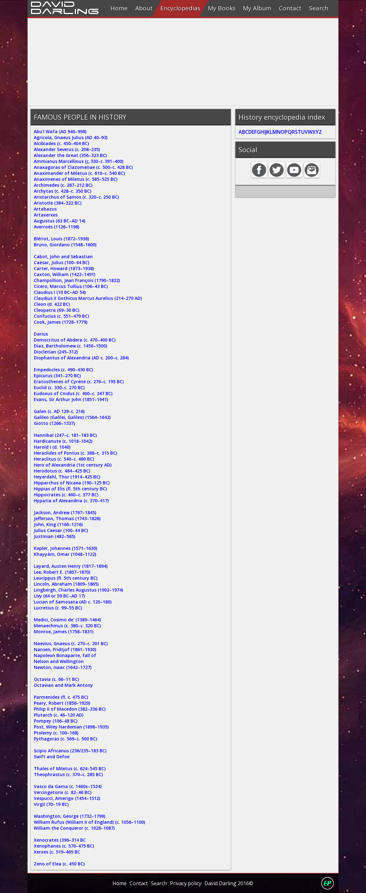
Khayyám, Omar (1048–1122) (65, 554)
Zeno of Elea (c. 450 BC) (59, 864)
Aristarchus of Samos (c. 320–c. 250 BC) (76, 197)
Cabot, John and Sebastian (63, 256)
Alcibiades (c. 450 (52, 143)
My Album (257, 8)
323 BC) (99, 155)
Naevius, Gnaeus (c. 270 (59, 643)
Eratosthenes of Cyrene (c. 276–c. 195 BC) (79, 381)
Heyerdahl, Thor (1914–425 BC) (67, 477)
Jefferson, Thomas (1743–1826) (67, 518)
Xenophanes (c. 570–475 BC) (64, 846)
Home (119, 8)
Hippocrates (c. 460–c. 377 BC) (66, 495)
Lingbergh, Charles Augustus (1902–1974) (78, 590)
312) (73, 352)
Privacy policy (185, 883)
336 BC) (98, 709)
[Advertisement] (183, 62)
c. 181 (72, 435)
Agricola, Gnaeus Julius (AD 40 (66, 137)
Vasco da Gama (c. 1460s (61, 786)
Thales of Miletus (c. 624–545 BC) (70, 768)
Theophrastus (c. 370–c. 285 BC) (68, 774)
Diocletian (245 (50, 352)
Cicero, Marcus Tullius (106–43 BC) (71, 286)
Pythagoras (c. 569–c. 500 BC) (65, 739)
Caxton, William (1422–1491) (64, 274)
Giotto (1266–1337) (54, 423)
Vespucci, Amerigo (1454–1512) (67, 798)
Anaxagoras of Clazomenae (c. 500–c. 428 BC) (83, 167)
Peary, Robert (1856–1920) (62, 703)
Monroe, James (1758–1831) (63, 631)
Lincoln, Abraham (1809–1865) (66, 584)
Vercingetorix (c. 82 (55, 792)
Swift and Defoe (52, 757)
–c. (88, 643)
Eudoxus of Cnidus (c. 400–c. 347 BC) (73, 393)
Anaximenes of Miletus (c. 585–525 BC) (75, 179)
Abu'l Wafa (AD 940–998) (60, 131)
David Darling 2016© (228, 883)
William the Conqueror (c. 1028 (67, 828)
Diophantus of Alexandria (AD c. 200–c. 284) (81, 358)
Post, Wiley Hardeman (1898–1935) (71, 727)
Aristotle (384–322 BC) (57, 203)
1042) (86, 441)
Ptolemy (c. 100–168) (56, 733)
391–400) (112, 161)
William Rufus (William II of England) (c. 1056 (82, 822)
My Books (221, 8)
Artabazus (45, 209)
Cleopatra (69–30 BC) (56, 310)
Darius (41, 334)
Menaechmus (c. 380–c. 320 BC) (67, 626)
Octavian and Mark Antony (63, 685)
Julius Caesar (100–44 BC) (61, 530)
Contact (290, 8)
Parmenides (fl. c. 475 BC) (61, 697)
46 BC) (84, 792)
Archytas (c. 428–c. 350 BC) (62, 191)
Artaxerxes (46, 215)
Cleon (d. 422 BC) (52, 304)
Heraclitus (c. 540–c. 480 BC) (64, 459)
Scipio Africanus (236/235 (61, 751)
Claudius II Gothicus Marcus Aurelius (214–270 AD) (88, 298)
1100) (139, 822)
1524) (95, 786)
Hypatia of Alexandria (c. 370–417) (71, 501)
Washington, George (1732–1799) (69, 816)
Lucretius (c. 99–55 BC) (58, 608)
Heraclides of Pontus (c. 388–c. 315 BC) (75, 453)
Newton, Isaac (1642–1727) (62, 667)
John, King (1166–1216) (58, 524)
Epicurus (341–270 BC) (57, 376)
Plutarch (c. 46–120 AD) (58, 715)
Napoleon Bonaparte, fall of (65, 655)
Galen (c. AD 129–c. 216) (59, 411)
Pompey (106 (48, 721)
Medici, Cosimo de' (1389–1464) (67, 620)
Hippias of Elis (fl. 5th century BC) (70, 489)
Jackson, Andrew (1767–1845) (65, 512)
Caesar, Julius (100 (54, 262)
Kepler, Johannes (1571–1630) (65, 548)
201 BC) (100, 643)
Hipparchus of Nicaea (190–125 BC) (72, 483)
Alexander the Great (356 (61, 155)
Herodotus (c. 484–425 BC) (62, 471)
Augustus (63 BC (51, 221)
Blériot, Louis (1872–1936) (61, 239)
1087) (109, 828)
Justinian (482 (49, 536)
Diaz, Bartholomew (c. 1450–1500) (70, 346)
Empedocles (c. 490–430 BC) (63, 370)
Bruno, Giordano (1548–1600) (65, 245)
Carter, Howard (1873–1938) (64, 268)
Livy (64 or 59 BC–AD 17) (59, 596)
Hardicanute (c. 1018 (56, 441)
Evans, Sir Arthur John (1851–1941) (71, 399)
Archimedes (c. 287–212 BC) (63, 185)
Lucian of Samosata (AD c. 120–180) (72, 602)
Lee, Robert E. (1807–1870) (62, 572)
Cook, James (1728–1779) (60, 322)
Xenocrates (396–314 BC (60, 840)
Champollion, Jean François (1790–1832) (77, 280)
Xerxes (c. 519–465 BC (57, 852)
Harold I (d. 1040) (52, 447)
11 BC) (72, 679)
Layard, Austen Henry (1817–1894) (70, 566)
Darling (64, 10)
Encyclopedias (180, 8)
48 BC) (70, 721)
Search (318, 8)
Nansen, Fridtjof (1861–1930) (65, 649)
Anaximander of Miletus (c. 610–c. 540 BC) (79, 173)
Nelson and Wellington (59, 661)
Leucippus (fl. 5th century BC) (65, 578)
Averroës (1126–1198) (56, 227)
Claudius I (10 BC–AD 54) (60, 292)
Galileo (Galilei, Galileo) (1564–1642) (72, 417)
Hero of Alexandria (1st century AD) (72, 465)
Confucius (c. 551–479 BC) (61, 316)
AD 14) (78, 221)
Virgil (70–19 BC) (51, 804)
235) (95, 149)
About (144, 8)
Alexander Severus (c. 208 (61, 149)
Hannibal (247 (49, 435)
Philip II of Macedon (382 (60, 709)
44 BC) (82, 262)
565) (70, 536)
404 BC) (81, 143)
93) (104, 137)
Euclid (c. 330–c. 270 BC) (59, 387)
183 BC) (89, 435)
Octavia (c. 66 (48, 679)
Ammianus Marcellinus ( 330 (66, 161)
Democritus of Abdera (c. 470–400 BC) (75, 340)
